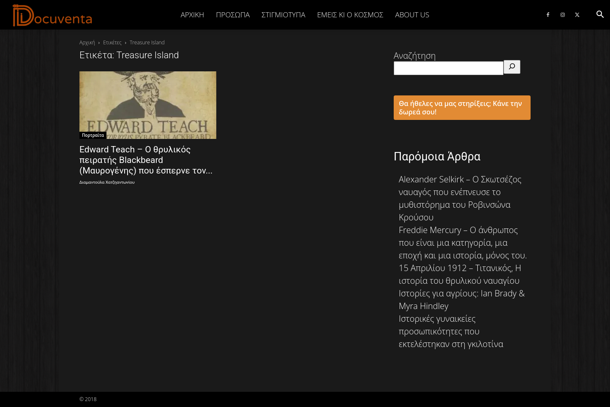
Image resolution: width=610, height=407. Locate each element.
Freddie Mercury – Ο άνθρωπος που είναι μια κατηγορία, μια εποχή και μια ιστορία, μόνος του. (463, 242)
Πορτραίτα (93, 135)
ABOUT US (412, 14)
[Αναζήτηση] (512, 67)
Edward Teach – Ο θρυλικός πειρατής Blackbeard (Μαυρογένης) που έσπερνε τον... (145, 160)
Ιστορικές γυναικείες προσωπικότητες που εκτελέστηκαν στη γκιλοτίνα (451, 331)
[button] (600, 14)
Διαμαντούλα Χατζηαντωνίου (107, 182)
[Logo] (52, 15)
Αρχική (192, 14)
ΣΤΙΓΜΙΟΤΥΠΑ (283, 14)
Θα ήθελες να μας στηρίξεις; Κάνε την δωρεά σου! (460, 108)
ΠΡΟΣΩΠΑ (233, 14)
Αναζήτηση (415, 55)
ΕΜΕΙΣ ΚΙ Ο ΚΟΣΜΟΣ (350, 14)
